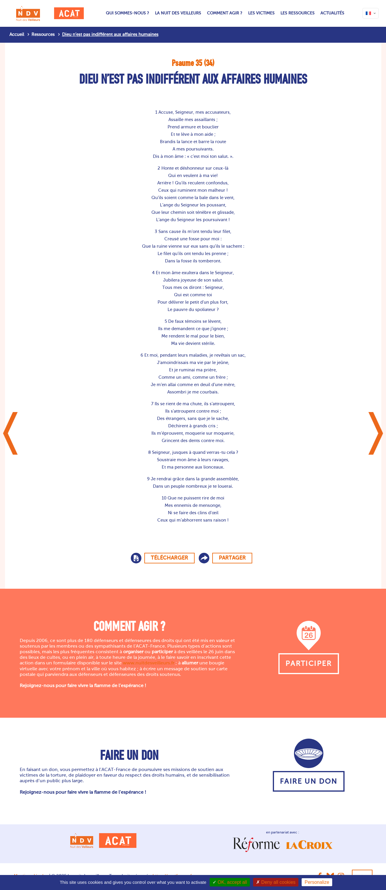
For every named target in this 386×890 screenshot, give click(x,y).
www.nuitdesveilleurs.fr (148, 662)
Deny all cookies (275, 882)
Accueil (16, 34)
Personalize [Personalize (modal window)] (317, 882)
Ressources (43, 34)
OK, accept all (230, 882)
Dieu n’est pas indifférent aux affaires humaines (110, 34)
